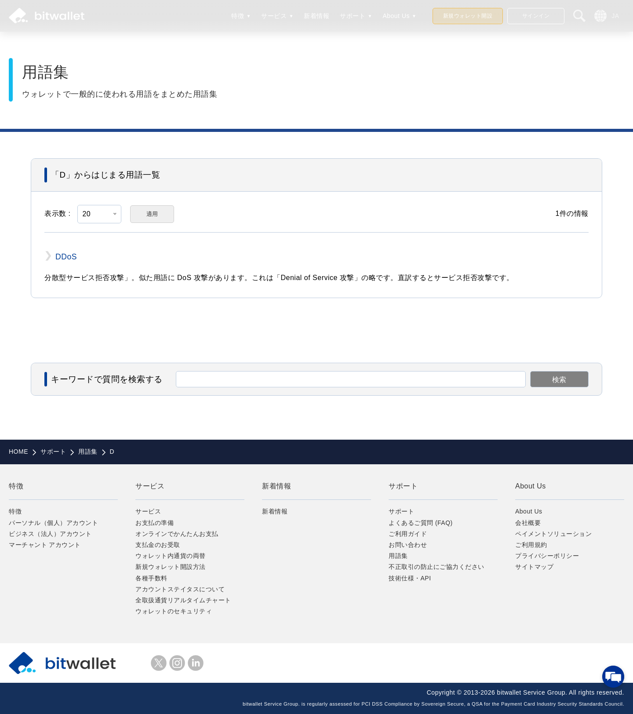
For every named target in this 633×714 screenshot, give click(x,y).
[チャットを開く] (613, 677)
